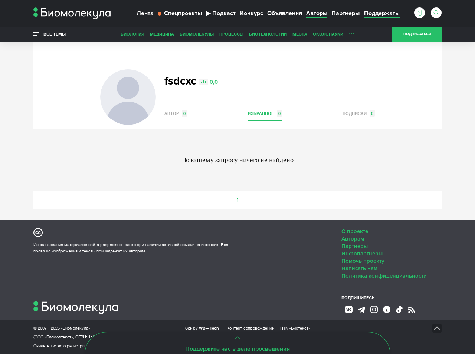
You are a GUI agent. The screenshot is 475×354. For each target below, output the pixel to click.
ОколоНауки (328, 34)
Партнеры (345, 13)
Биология (132, 34)
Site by (202, 327)
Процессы (231, 34)
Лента (145, 13)
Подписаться (417, 34)
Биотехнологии (268, 34)
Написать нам (359, 268)
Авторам (352, 238)
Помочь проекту (362, 261)
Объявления (284, 13)
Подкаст (221, 13)
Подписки (359, 113)
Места (299, 34)
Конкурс (251, 13)
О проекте (354, 231)
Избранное (265, 113)
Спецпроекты (180, 13)
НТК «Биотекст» (295, 328)
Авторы (316, 13)
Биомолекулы (197, 34)
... (351, 32)
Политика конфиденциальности (384, 275)
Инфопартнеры (362, 253)
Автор (175, 113)
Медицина (162, 34)
